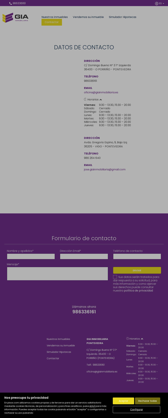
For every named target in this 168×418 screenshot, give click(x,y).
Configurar (136, 409)
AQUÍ (92, 406)
